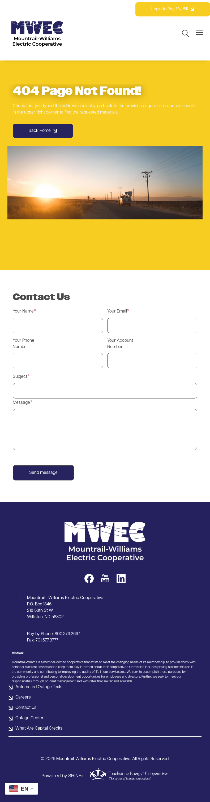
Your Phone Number (23, 344)
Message (21, 403)
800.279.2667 (67, 634)
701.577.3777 (47, 640)
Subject (20, 377)
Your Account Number (120, 344)
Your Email (117, 311)
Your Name (23, 311)
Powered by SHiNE (63, 776)
